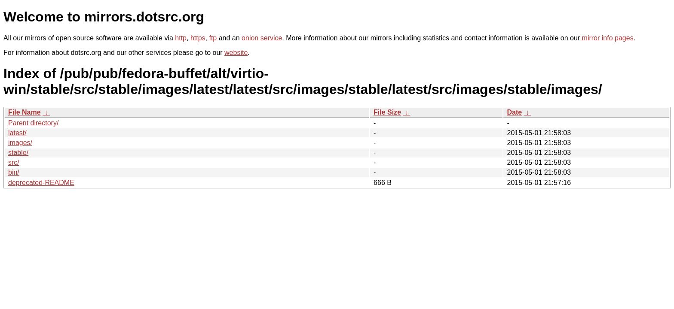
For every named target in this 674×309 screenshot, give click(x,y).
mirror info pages (608, 38)
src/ (13, 162)
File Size (387, 112)
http (181, 38)
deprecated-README (41, 182)
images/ (20, 142)
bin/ (13, 172)
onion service (262, 38)
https (197, 38)
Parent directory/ (33, 123)
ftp (213, 38)
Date (514, 112)
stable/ (18, 152)
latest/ (17, 132)
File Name (24, 112)
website (236, 52)
